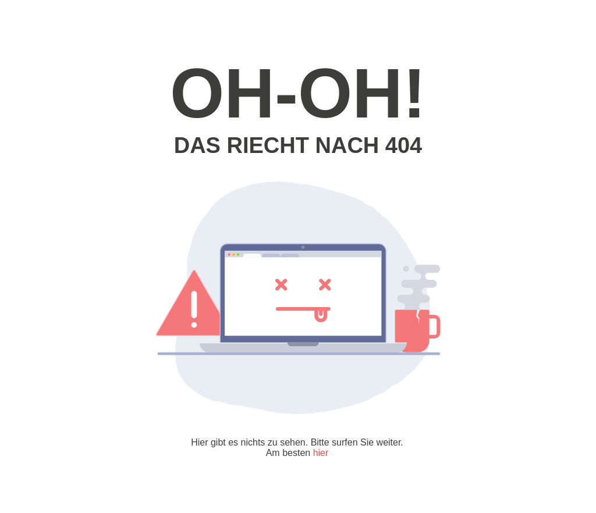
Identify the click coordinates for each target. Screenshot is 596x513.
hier (321, 453)
